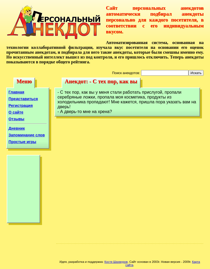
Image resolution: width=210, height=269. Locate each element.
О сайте (16, 112)
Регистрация (21, 105)
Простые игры (22, 142)
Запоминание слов (27, 135)
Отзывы (16, 119)
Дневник (17, 128)
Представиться (23, 99)
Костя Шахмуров (116, 261)
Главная (16, 92)
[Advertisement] (23, 190)
